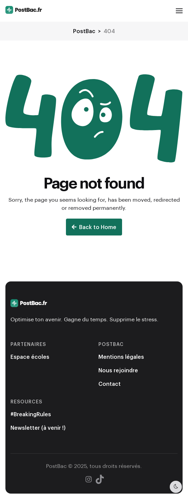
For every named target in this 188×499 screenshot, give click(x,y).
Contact (109, 383)
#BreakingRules (30, 414)
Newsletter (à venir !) (38, 427)
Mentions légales (121, 356)
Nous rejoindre (118, 370)
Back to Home (94, 227)
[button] (179, 10)
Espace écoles (29, 356)
